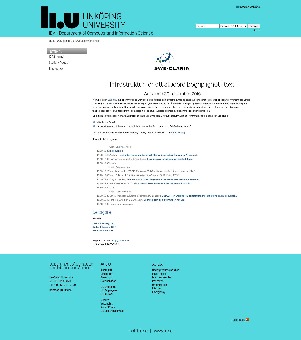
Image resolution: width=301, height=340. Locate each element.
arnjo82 (68, 41)
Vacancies (107, 303)
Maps (68, 290)
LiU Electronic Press (112, 311)
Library (105, 300)
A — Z (257, 30)
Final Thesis (159, 274)
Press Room (108, 307)
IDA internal (56, 56)
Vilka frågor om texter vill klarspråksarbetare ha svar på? (156, 155)
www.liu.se (163, 331)
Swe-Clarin (114, 99)
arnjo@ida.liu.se (120, 240)
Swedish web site (248, 7)
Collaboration (108, 281)
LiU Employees (109, 290)
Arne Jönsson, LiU (102, 230)
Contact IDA (56, 290)
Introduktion (116, 151)
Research (106, 277)
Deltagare (101, 212)
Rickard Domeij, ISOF (104, 227)
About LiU (106, 270)
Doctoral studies (162, 277)
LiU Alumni (107, 294)
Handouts (192, 155)
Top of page (240, 320)
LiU (50, 41)
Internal (156, 288)
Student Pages (58, 62)
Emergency (56, 68)
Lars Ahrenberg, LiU (103, 223)
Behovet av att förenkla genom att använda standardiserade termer (163, 179)
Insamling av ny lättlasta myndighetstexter (170, 159)
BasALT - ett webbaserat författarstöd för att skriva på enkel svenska (199, 196)
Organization (159, 285)
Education (106, 274)
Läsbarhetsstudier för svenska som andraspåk (165, 183)
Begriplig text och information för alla (164, 200)
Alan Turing (178, 132)
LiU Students (108, 287)
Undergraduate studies (165, 270)
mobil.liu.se (138, 331)
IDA (58, 41)
